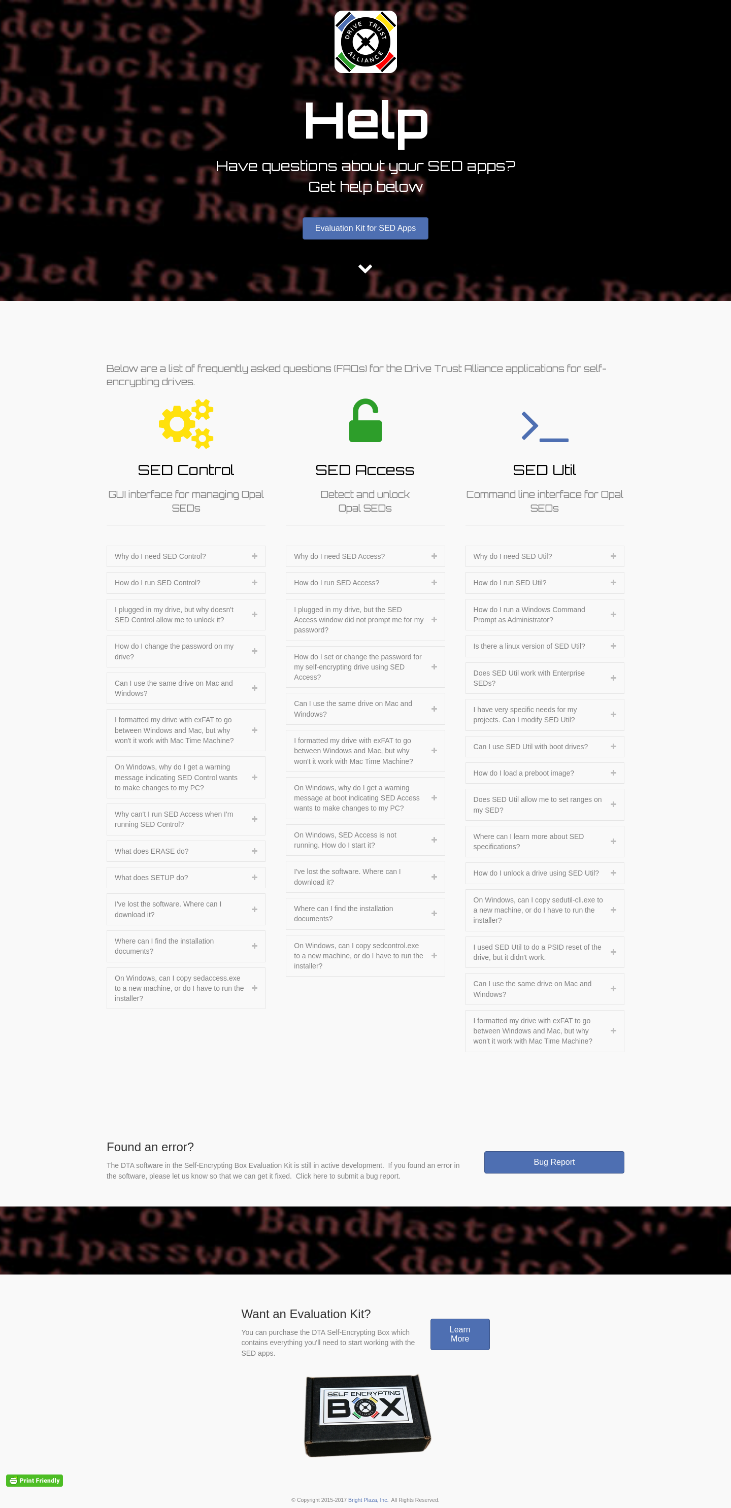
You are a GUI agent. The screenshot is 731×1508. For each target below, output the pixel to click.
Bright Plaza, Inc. (368, 1500)
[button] (365, 228)
